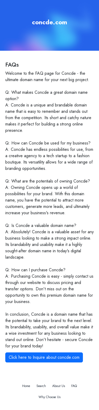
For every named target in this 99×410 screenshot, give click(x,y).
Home (26, 386)
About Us (58, 386)
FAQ (74, 386)
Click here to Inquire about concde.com (44, 357)
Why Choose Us (49, 397)
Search (41, 386)
